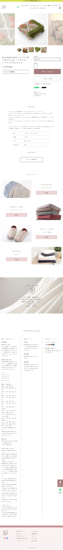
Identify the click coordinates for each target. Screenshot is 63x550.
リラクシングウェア (25, 5)
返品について (37, 92)
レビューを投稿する (31, 159)
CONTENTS (42, 8)
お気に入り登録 (47, 78)
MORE (46, 192)
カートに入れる (47, 71)
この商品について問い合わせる (42, 83)
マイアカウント (35, 531)
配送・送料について (21, 531)
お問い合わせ (34, 540)
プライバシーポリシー (21, 540)
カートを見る (34, 538)
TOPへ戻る (31, 526)
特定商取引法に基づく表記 (40, 93)
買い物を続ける (37, 95)
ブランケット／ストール (36, 5)
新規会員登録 (34, 533)
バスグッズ (53, 5)
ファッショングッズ (34, 8)
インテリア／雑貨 (46, 5)
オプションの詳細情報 (9, 71)
